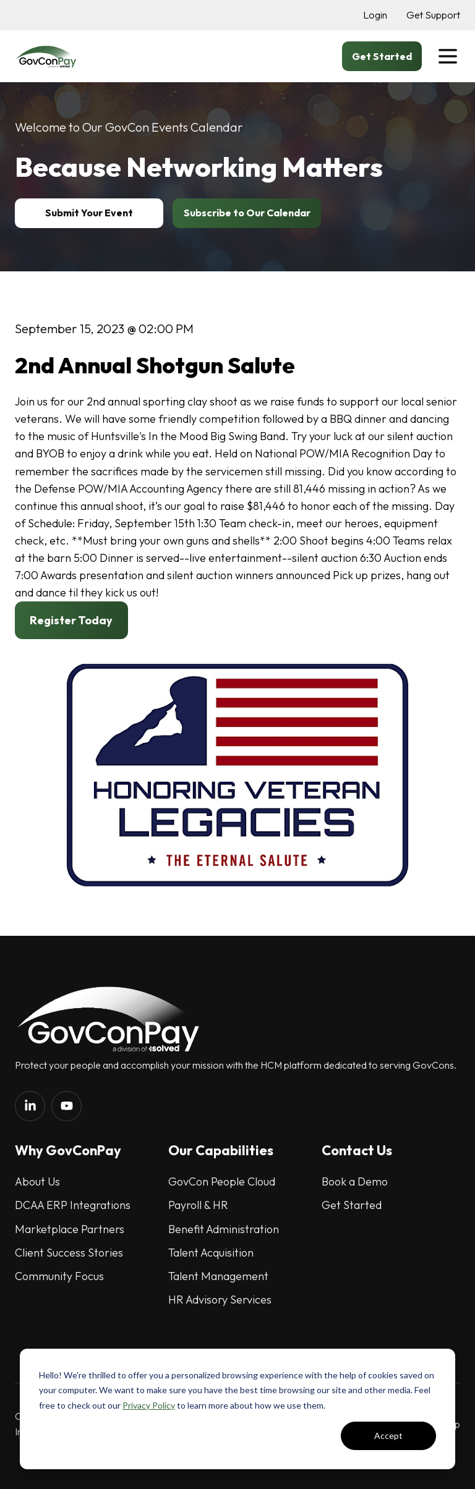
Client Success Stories (69, 1252)
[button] (447, 56)
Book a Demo (355, 1181)
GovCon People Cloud (221, 1181)
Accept (388, 1435)
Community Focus (59, 1276)
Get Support (433, 15)
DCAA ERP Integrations (73, 1205)
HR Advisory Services (220, 1299)
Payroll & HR (198, 1205)
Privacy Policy (148, 1405)
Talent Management (218, 1276)
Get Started (352, 1205)
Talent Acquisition (211, 1252)
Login (375, 15)
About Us (37, 1181)
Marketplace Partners (69, 1229)
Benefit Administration (223, 1229)
